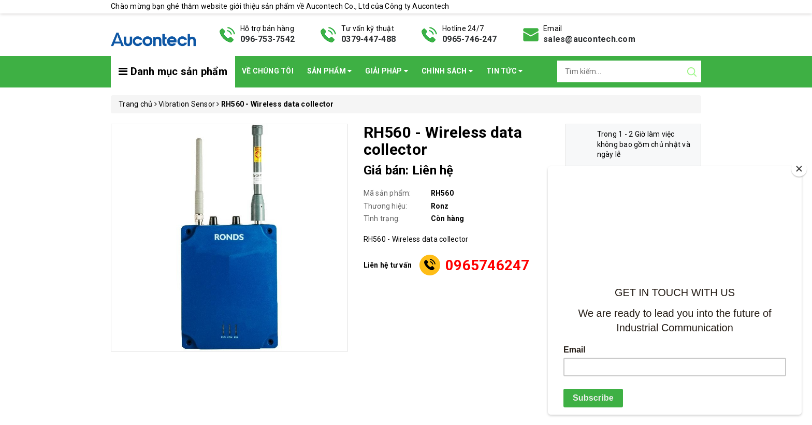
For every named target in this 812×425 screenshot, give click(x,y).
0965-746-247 (469, 39)
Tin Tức (504, 71)
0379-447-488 (368, 39)
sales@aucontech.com (589, 39)
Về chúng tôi (268, 71)
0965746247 (487, 265)
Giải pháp (386, 71)
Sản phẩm (329, 71)
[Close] (799, 169)
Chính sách (447, 71)
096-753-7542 (267, 39)
